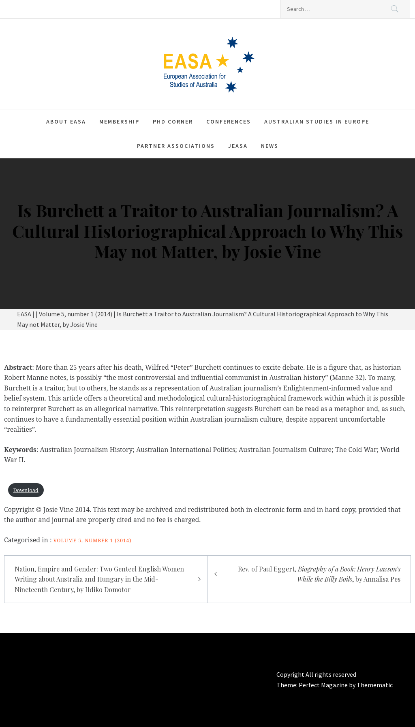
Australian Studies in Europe (316, 121)
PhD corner (173, 121)
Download (25, 490)
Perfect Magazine (324, 685)
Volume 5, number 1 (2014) (92, 540)
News (269, 145)
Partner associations (176, 145)
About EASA (66, 121)
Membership (119, 121)
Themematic (375, 685)
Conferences (228, 121)
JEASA (238, 145)
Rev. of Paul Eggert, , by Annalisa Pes (319, 574)
